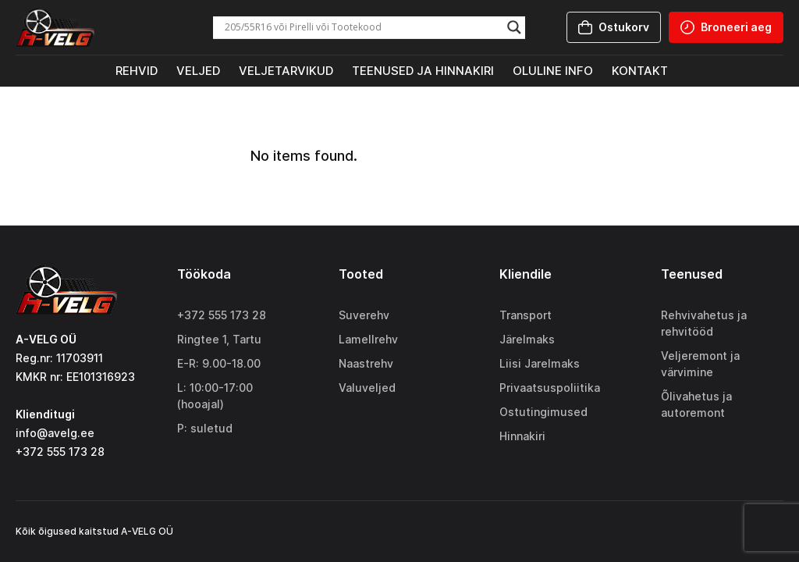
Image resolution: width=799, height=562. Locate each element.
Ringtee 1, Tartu (219, 339)
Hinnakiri (522, 436)
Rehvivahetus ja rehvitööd (704, 323)
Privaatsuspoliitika (549, 387)
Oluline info (553, 70)
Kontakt (640, 70)
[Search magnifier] (514, 27)
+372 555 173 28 (221, 315)
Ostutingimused (543, 411)
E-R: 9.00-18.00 (219, 363)
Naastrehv (366, 363)
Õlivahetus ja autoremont (696, 404)
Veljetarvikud (286, 70)
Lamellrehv (368, 339)
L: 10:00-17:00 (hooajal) (215, 396)
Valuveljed (367, 387)
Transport (525, 315)
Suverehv (364, 315)
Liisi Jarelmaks (539, 363)
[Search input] (362, 27)
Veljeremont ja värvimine (700, 364)
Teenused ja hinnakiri (423, 70)
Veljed (198, 70)
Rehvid (136, 70)
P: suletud (205, 428)
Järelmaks (527, 339)
